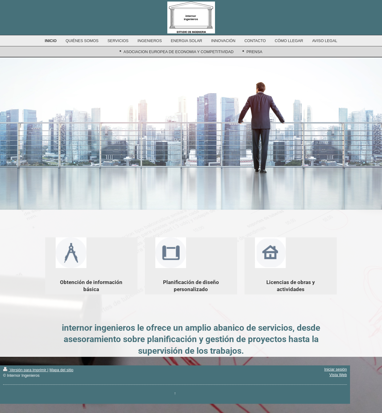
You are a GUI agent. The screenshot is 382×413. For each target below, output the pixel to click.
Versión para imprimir (25, 370)
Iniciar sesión (335, 369)
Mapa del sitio (62, 370)
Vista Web (338, 375)
